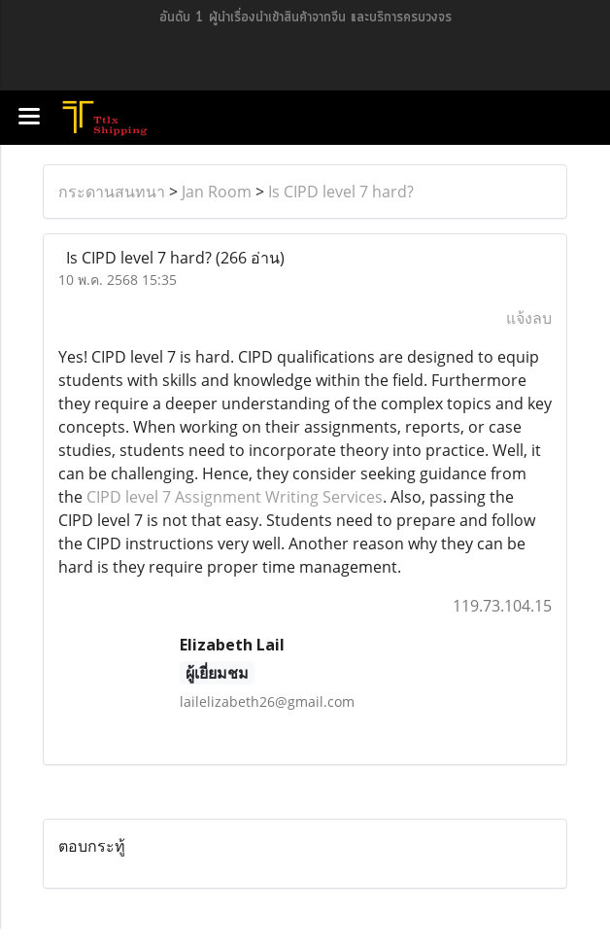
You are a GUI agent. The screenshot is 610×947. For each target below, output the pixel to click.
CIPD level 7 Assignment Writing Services (234, 497)
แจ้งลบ (529, 318)
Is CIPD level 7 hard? (341, 191)
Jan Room (217, 191)
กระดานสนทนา (111, 191)
